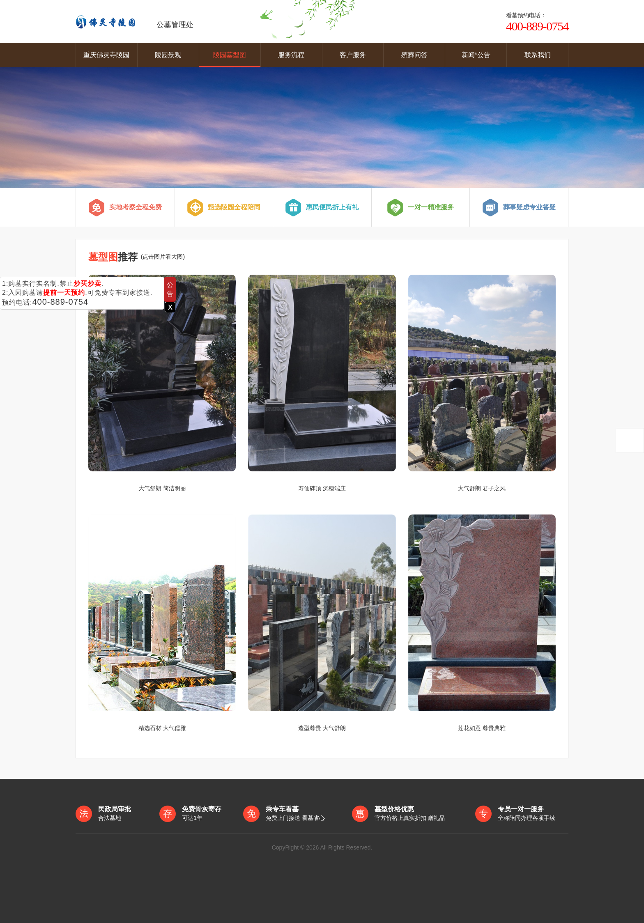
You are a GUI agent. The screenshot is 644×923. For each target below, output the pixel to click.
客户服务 (353, 54)
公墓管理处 (134, 21)
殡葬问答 (414, 54)
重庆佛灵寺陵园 (106, 54)
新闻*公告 (476, 54)
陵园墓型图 (229, 54)
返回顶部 (630, 440)
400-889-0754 (60, 301)
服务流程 (291, 54)
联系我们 (537, 54)
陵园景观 (168, 54)
